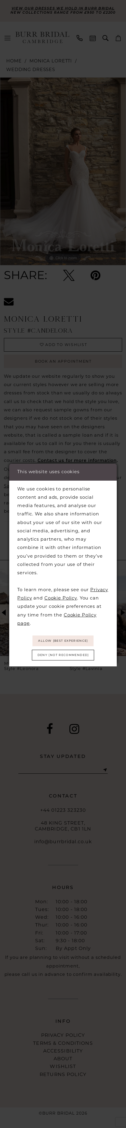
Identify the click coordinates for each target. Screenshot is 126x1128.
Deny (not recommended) (63, 656)
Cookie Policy (60, 596)
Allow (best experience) (63, 640)
